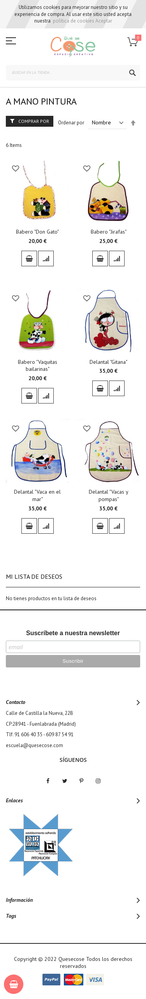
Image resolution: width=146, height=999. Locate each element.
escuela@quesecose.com (34, 745)
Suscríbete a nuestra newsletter (73, 633)
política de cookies (73, 20)
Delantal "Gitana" (108, 361)
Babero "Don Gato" (37, 231)
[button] (15, 169)
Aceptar (103, 20)
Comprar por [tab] (33, 121)
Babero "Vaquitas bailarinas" (37, 365)
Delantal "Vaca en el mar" (37, 495)
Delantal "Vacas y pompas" (108, 495)
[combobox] (73, 72)
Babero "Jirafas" (109, 231)
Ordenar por (71, 122)
